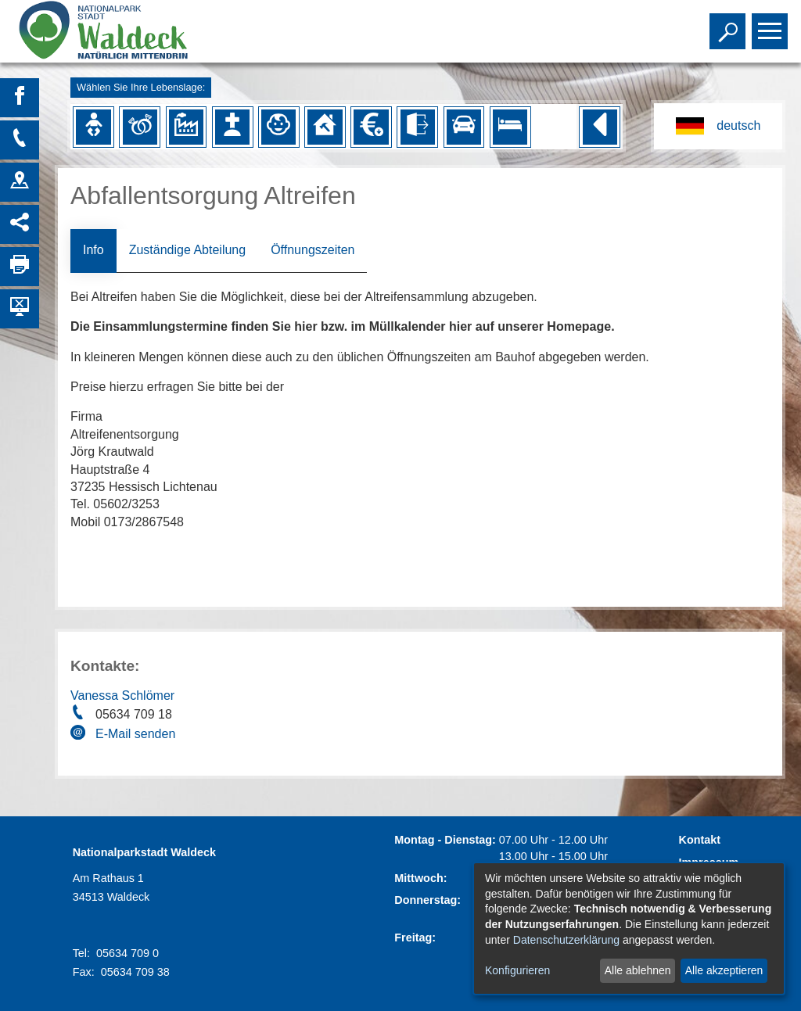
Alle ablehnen (638, 970)
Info (93, 249)
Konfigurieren (517, 970)
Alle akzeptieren (724, 970)
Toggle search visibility (729, 24)
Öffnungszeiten (312, 249)
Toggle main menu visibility (771, 24)
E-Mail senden (135, 733)
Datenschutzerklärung (566, 940)
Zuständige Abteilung (187, 249)
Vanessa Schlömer (122, 695)
